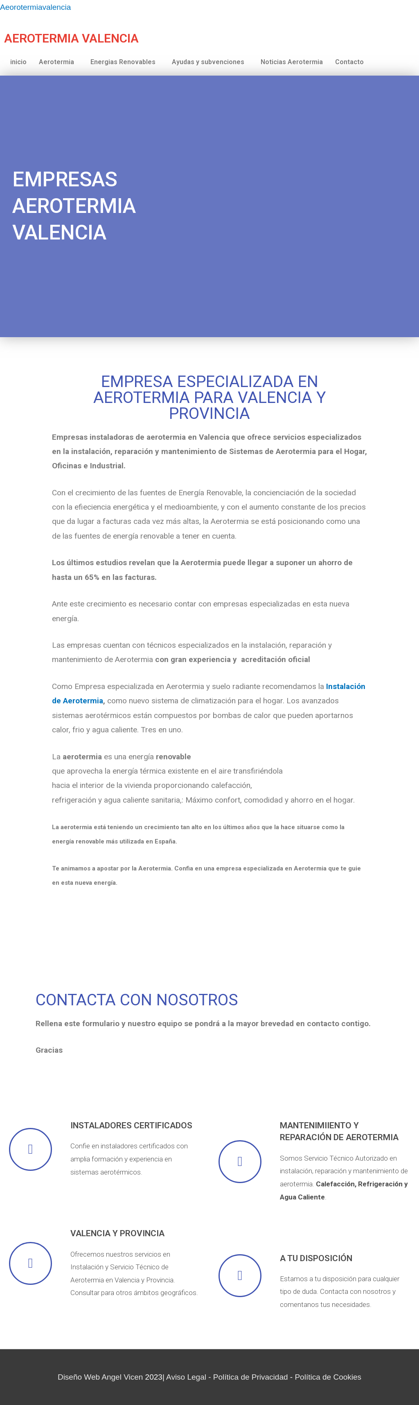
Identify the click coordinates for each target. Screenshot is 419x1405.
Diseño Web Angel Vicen (100, 1377)
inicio (18, 62)
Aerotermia (56, 62)
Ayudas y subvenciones (208, 62)
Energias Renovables (122, 62)
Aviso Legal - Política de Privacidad (227, 1377)
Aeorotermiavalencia (35, 7)
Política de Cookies (328, 1377)
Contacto (349, 62)
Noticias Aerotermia (292, 62)
